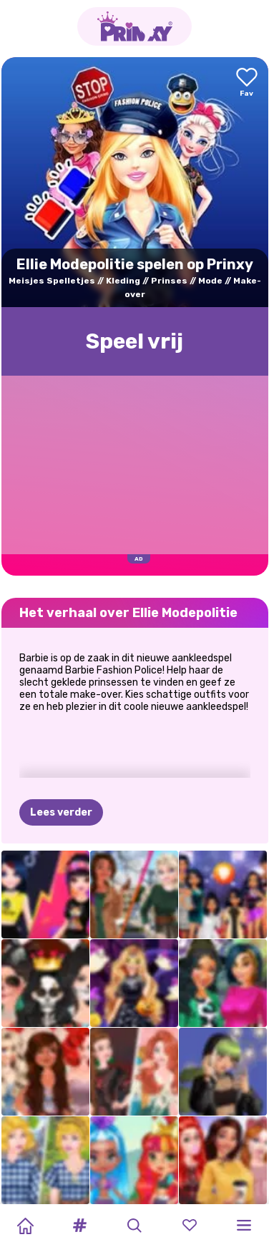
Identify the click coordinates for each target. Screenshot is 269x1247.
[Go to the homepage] (134, 26)
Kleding (123, 281)
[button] (80, 1225)
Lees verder (61, 812)
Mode (210, 281)
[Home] (25, 1225)
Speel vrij (134, 341)
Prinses (169, 281)
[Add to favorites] (247, 83)
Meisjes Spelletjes (52, 281)
